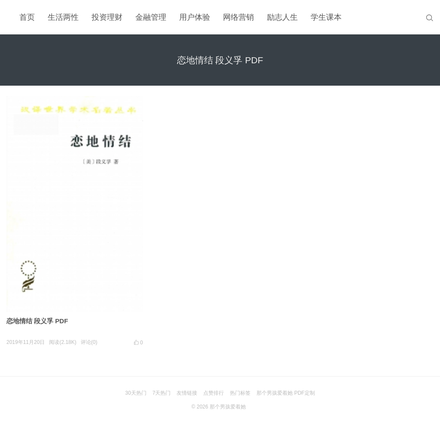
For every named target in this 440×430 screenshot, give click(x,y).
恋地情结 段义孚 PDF (37, 321)
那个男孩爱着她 (228, 407)
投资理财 (107, 17)
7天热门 (162, 393)
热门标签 (240, 393)
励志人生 (282, 17)
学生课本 (326, 17)
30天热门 (135, 393)
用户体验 (194, 17)
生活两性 (63, 17)
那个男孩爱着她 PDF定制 (286, 393)
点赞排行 (213, 393)
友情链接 (187, 393)
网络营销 (238, 17)
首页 (27, 17)
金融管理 (150, 17)
